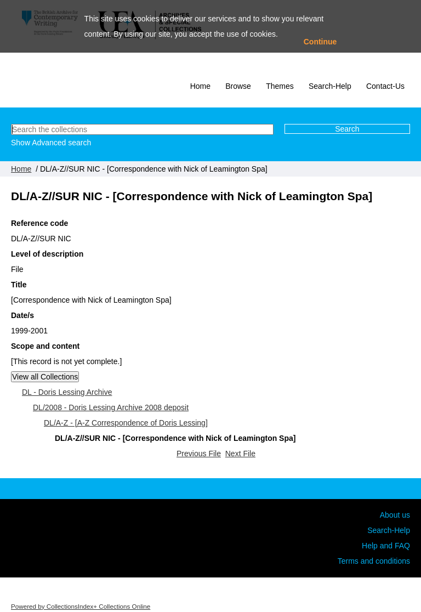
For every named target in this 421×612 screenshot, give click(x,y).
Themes (280, 86)
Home (200, 86)
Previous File (199, 453)
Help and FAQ (386, 545)
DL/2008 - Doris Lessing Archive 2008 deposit (111, 407)
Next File (240, 453)
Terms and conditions (374, 561)
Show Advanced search (51, 142)
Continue (320, 41)
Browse (238, 86)
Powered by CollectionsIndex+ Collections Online (80, 606)
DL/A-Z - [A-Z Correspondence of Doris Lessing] (126, 422)
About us (395, 515)
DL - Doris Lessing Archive (67, 392)
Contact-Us (385, 86)
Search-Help (330, 86)
